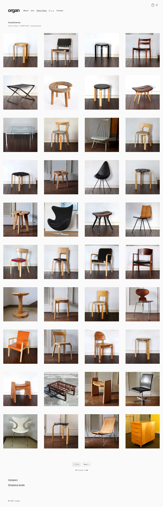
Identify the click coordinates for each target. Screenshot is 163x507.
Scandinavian (36, 26)
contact (59, 11)
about (26, 11)
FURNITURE (24, 26)
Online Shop (13, 26)
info (32, 11)
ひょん (51, 11)
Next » (86, 464)
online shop (42, 11)
